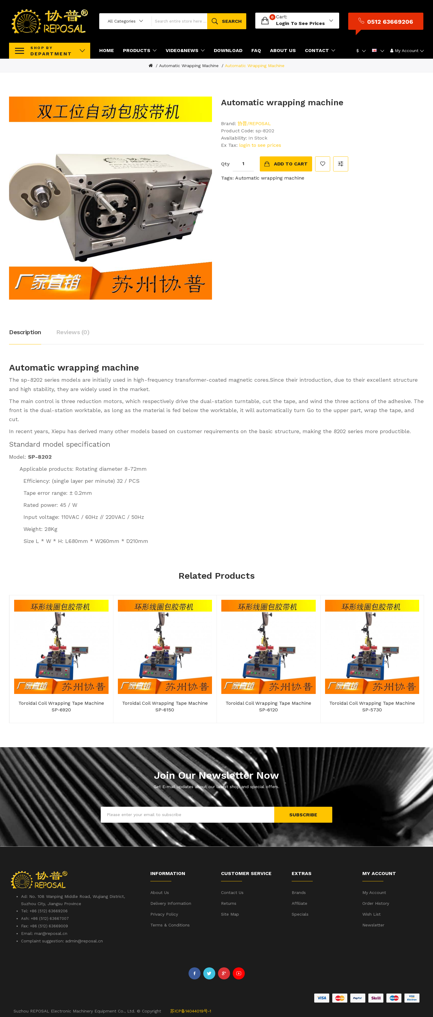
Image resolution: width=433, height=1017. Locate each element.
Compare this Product (340, 163)
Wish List (371, 913)
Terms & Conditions (170, 924)
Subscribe (303, 814)
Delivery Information (170, 902)
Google (224, 973)
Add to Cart (291, 163)
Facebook (195, 973)
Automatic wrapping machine (189, 65)
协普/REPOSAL (254, 122)
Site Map (230, 913)
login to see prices (301, 23)
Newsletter (373, 924)
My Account (374, 891)
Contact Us (232, 891)
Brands (299, 891)
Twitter (209, 973)
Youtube (239, 973)
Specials (300, 913)
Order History (375, 902)
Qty (225, 163)
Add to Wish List (322, 163)
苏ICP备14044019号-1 (190, 1010)
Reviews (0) (73, 331)
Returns (228, 902)
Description (25, 331)
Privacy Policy (164, 913)
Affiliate (299, 902)
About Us (159, 891)
